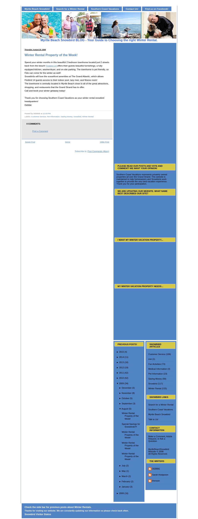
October (125, 398)
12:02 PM (46, 113)
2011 (121, 373)
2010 (121, 378)
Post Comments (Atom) (98, 151)
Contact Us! (132, 9)
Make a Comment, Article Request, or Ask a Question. (160, 438)
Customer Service (38, 116)
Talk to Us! (153, 419)
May (124, 471)
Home (67, 142)
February (126, 481)
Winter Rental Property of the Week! (51, 55)
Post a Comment (40, 131)
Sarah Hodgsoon (160, 475)
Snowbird (77, 116)
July (123, 465)
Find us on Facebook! (156, 9)
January (125, 487)
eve (150, 359)
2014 (121, 357)
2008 (121, 493)
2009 (121, 383)
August (125, 409)
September (127, 403)
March (125, 476)
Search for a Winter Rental (70, 9)
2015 (121, 352)
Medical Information (157, 369)
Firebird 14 (51, 66)
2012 (121, 367)
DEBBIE (156, 469)
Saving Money (66, 116)
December (126, 388)
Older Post (104, 142)
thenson (156, 481)
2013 (121, 362)
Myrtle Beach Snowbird (37, 9)
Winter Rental (88, 116)
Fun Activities (154, 364)
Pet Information (53, 116)
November (126, 393)
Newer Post (30, 142)
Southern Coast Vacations (105, 9)
